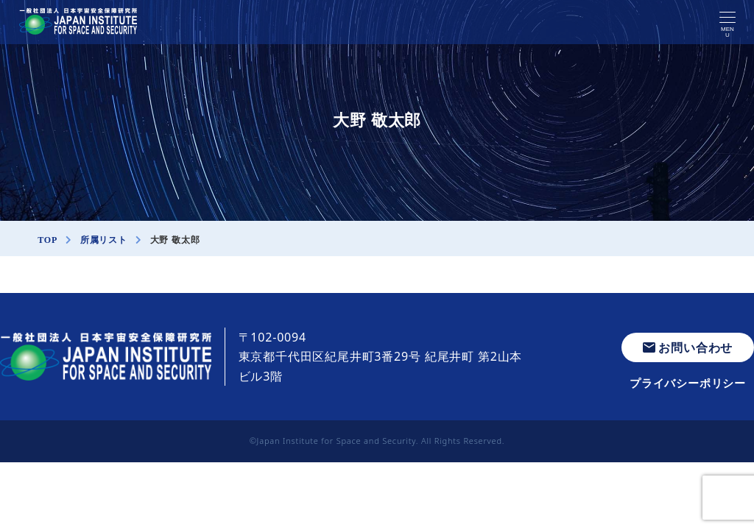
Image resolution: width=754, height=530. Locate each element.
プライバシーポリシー (688, 382)
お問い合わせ (688, 347)
